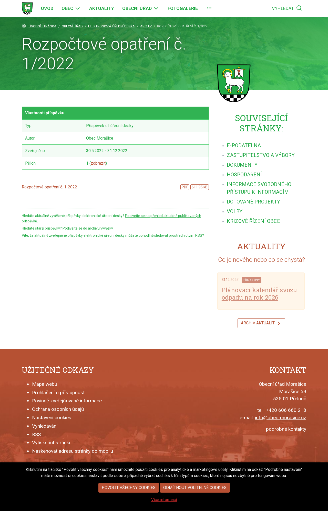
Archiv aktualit (261, 323)
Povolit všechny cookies (129, 491)
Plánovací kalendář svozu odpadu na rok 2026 (259, 293)
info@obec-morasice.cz (280, 418)
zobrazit (98, 163)
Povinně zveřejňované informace (67, 401)
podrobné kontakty (286, 429)
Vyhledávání (44, 426)
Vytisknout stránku (51, 443)
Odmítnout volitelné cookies (195, 491)
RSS (198, 235)
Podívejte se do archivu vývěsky (88, 228)
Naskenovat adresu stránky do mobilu (72, 451)
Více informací (164, 503)
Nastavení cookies (51, 418)
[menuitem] (47, 8)
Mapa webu (44, 384)
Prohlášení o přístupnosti (59, 392)
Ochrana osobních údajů (58, 409)
